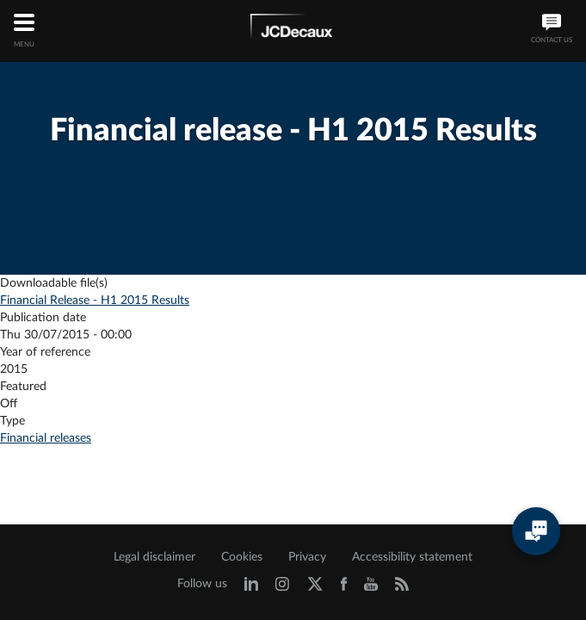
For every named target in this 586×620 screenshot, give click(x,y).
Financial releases (45, 438)
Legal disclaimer (154, 557)
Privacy (307, 557)
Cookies (241, 557)
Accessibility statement (412, 557)
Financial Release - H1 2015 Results (94, 300)
